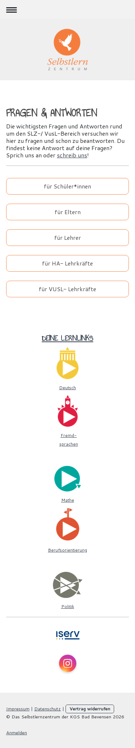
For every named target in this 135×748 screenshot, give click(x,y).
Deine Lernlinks (67, 338)
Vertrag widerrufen (89, 708)
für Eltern (68, 212)
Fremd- (68, 435)
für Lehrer (67, 237)
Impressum (18, 708)
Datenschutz (47, 708)
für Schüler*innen (67, 186)
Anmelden (16, 732)
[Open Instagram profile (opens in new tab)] (67, 663)
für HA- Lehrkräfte (67, 263)
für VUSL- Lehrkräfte (67, 289)
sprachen (68, 444)
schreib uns (72, 155)
